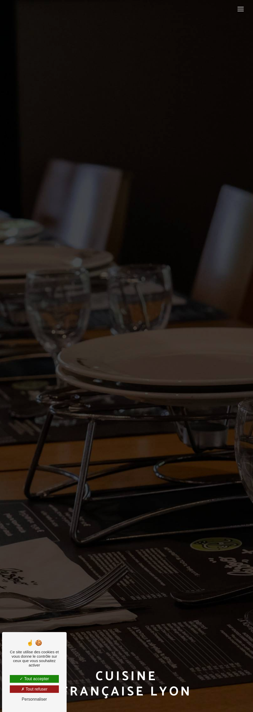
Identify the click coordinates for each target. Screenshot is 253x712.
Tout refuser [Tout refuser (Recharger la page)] (34, 689)
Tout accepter (34, 679)
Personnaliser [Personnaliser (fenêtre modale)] (34, 699)
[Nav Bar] (240, 9)
